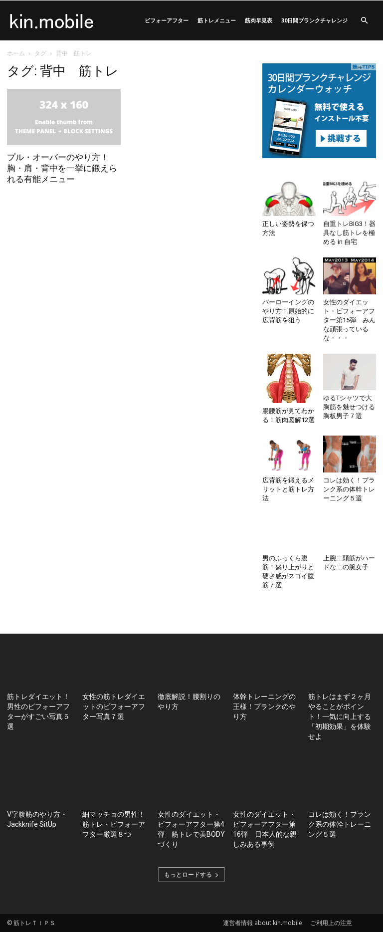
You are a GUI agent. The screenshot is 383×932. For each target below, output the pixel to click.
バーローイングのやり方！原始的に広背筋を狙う (288, 311)
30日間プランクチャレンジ (314, 20)
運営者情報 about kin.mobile (262, 923)
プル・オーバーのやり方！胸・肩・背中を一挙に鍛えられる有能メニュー (62, 168)
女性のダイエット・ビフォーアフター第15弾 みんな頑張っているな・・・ (349, 320)
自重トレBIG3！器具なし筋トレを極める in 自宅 (349, 232)
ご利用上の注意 (331, 923)
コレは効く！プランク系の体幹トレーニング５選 (349, 489)
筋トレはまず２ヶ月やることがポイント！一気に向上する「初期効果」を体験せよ (339, 716)
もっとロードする (191, 874)
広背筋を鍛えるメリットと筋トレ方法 (288, 489)
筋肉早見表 (258, 20)
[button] (364, 20)
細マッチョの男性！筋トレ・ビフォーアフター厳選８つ (113, 824)
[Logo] (52, 20)
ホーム (16, 53)
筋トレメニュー (216, 20)
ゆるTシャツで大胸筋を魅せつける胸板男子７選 (349, 407)
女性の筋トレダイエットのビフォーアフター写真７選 (113, 706)
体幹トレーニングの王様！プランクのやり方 (264, 706)
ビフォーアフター (167, 20)
